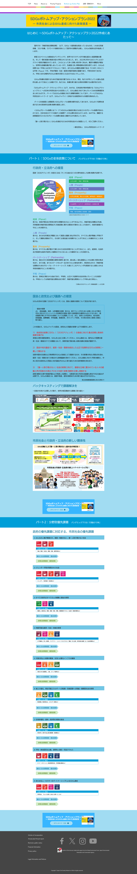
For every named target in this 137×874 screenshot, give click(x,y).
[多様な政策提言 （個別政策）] (47, 561)
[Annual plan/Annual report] (38, 839)
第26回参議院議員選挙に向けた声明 (92, 379)
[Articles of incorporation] (35, 835)
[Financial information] (35, 847)
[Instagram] (82, 841)
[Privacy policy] (33, 851)
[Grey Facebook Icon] (61, 841)
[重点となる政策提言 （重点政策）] (47, 556)
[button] (88, 4)
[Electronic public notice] (35, 843)
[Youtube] (93, 841)
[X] (72, 841)
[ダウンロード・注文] (61, 145)
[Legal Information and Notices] (37, 859)
